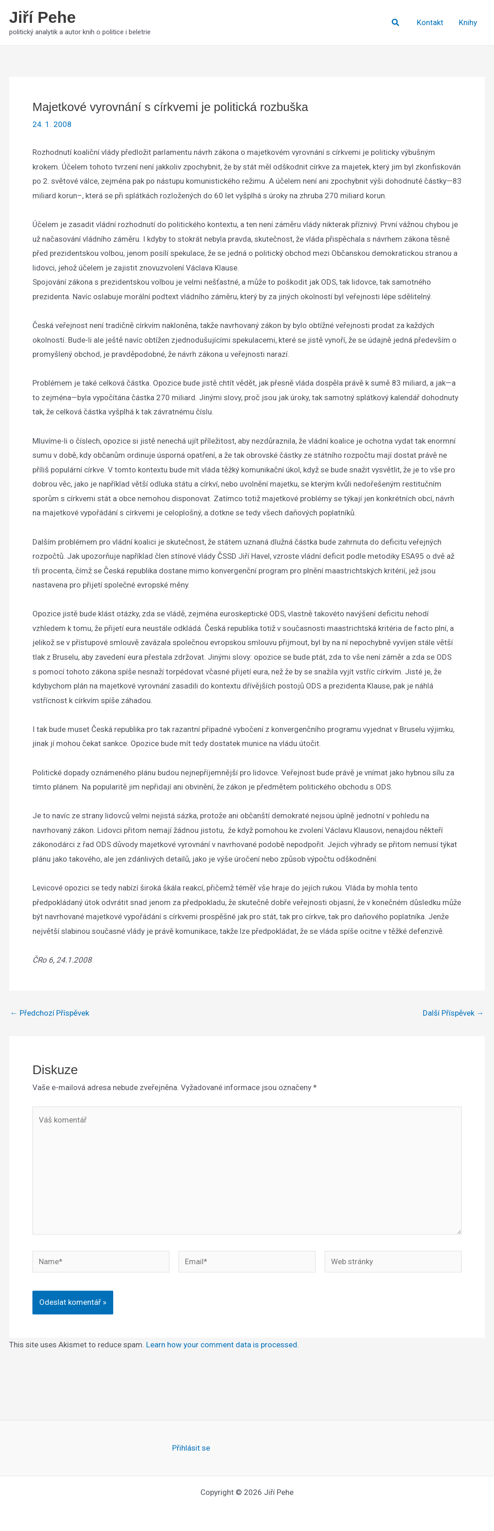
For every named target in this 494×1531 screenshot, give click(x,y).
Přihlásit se (191, 1447)
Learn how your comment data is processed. (222, 1344)
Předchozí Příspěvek (49, 1013)
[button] (396, 22)
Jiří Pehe (42, 17)
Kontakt (430, 22)
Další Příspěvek (453, 1013)
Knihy (468, 22)
